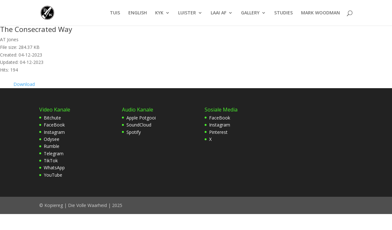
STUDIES (283, 13)
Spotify (133, 132)
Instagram (54, 132)
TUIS (115, 13)
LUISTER (187, 13)
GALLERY (250, 13)
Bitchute (52, 118)
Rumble (51, 146)
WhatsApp (54, 168)
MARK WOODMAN (320, 13)
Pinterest (218, 132)
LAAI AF (218, 13)
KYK (159, 13)
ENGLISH (137, 13)
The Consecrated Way (36, 29)
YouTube (53, 175)
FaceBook (54, 125)
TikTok (51, 160)
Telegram (54, 153)
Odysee (51, 139)
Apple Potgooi (141, 118)
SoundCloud (138, 125)
